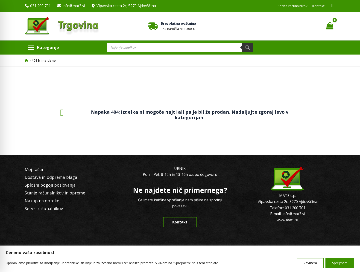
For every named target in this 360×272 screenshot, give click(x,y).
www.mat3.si (287, 220)
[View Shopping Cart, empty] (330, 26)
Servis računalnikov (292, 5)
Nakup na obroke (42, 200)
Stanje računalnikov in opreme (55, 193)
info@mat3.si (73, 5)
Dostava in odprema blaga (51, 177)
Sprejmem (340, 263)
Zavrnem (310, 263)
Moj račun (34, 169)
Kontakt (318, 5)
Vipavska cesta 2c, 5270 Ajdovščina (126, 5)
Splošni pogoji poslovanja (50, 185)
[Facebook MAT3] (332, 6)
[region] (180, 259)
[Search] (247, 47)
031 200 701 (40, 5)
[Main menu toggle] (43, 47)
